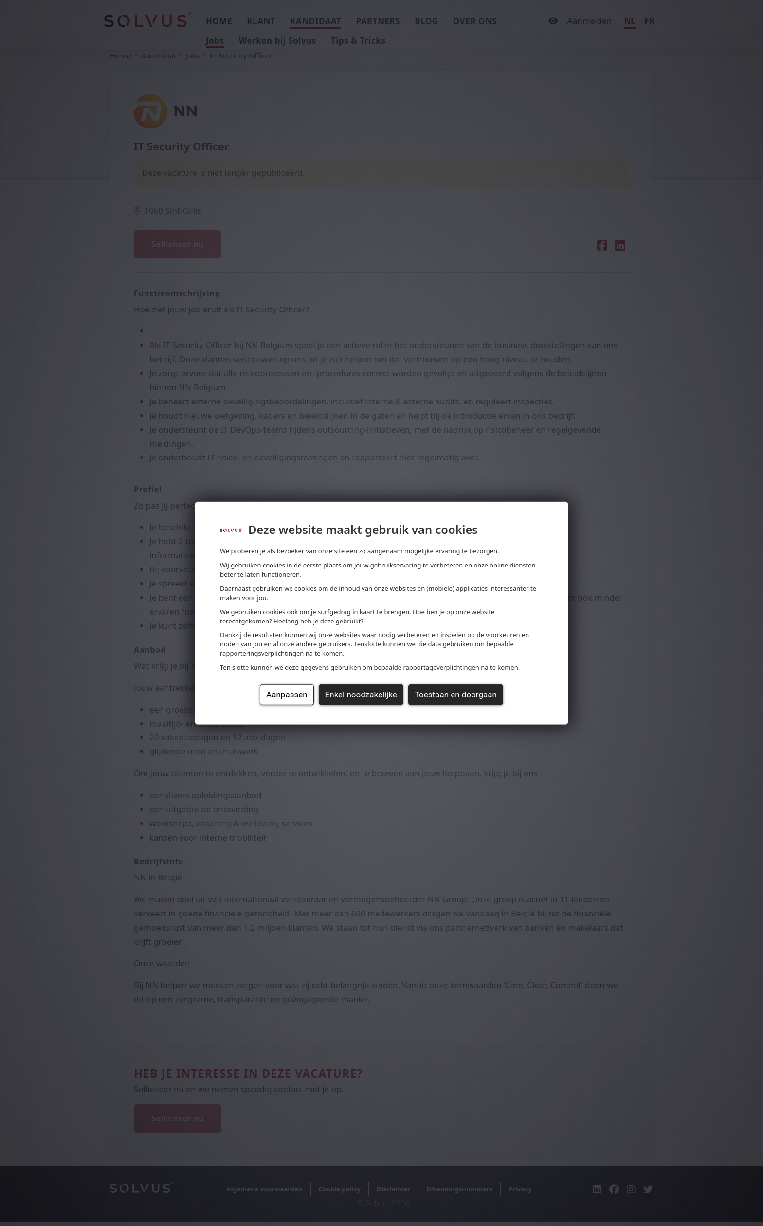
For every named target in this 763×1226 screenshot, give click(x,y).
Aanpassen (286, 694)
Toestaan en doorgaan (456, 694)
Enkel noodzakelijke (361, 694)
